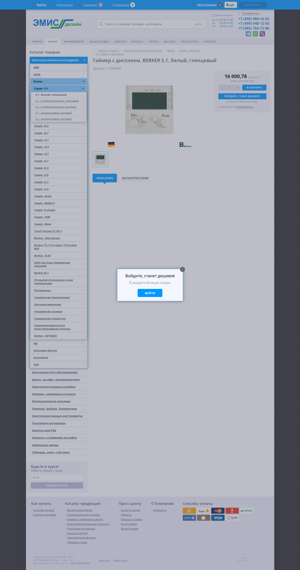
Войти (150, 293)
